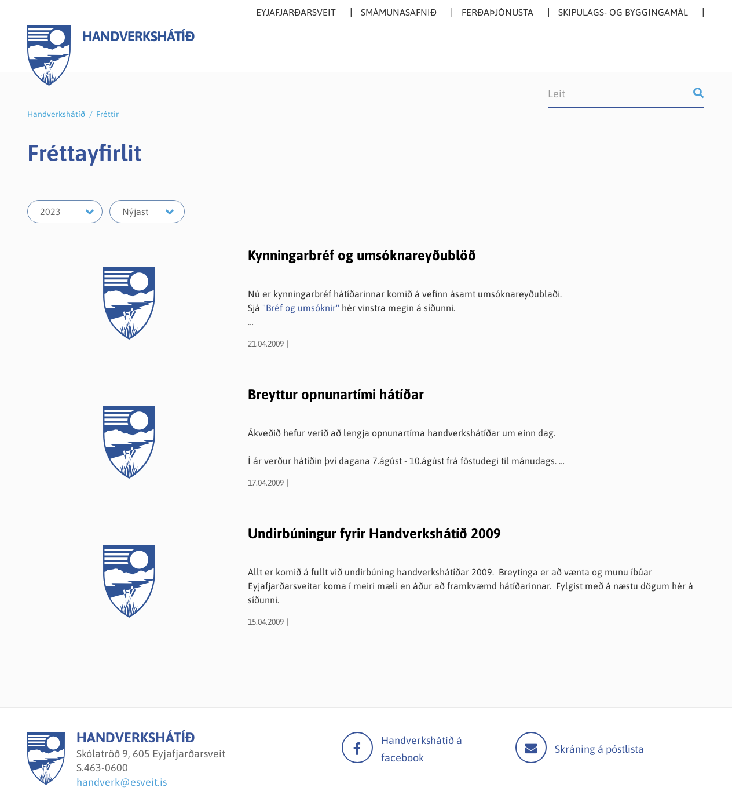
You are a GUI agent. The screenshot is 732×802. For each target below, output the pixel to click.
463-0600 (106, 767)
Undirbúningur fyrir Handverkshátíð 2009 (374, 533)
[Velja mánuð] (147, 211)
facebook (357, 747)
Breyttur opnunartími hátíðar (336, 394)
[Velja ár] (65, 211)
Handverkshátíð (56, 114)
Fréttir (107, 114)
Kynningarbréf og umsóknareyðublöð (362, 255)
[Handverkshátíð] (46, 781)
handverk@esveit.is (121, 782)
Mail (531, 747)
